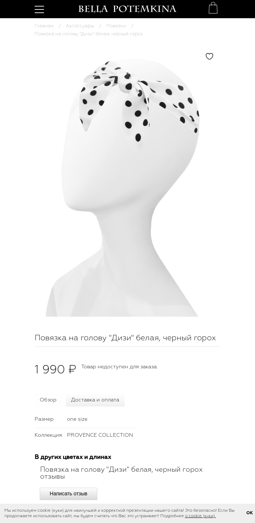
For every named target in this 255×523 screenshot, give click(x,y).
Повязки (116, 26)
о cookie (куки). (200, 516)
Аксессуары (80, 26)
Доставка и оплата (95, 400)
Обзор (48, 400)
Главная (44, 26)
